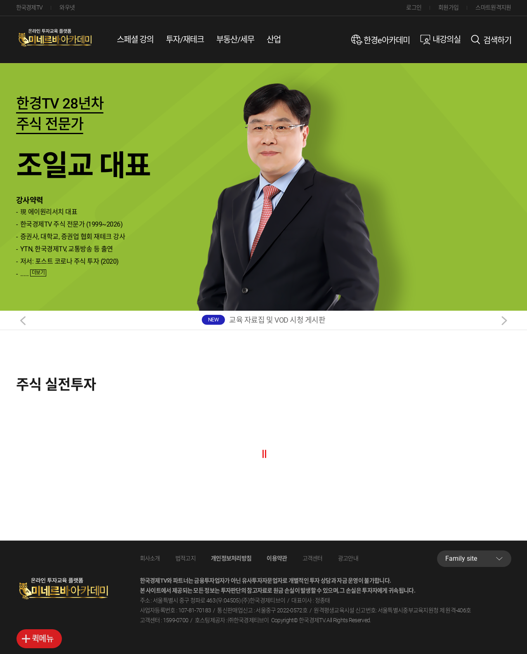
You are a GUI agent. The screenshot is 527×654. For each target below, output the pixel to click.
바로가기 (39, 638)
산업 (274, 40)
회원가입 (448, 7)
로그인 (413, 7)
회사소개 (150, 558)
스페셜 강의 (135, 40)
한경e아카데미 (387, 40)
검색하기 (497, 40)
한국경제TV (29, 7)
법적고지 (185, 558)
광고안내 (348, 558)
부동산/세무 (235, 40)
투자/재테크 (185, 40)
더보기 (38, 273)
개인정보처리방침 (231, 558)
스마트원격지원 (493, 7)
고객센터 (312, 558)
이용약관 (277, 558)
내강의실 (446, 40)
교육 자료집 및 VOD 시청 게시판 (277, 320)
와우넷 (67, 7)
